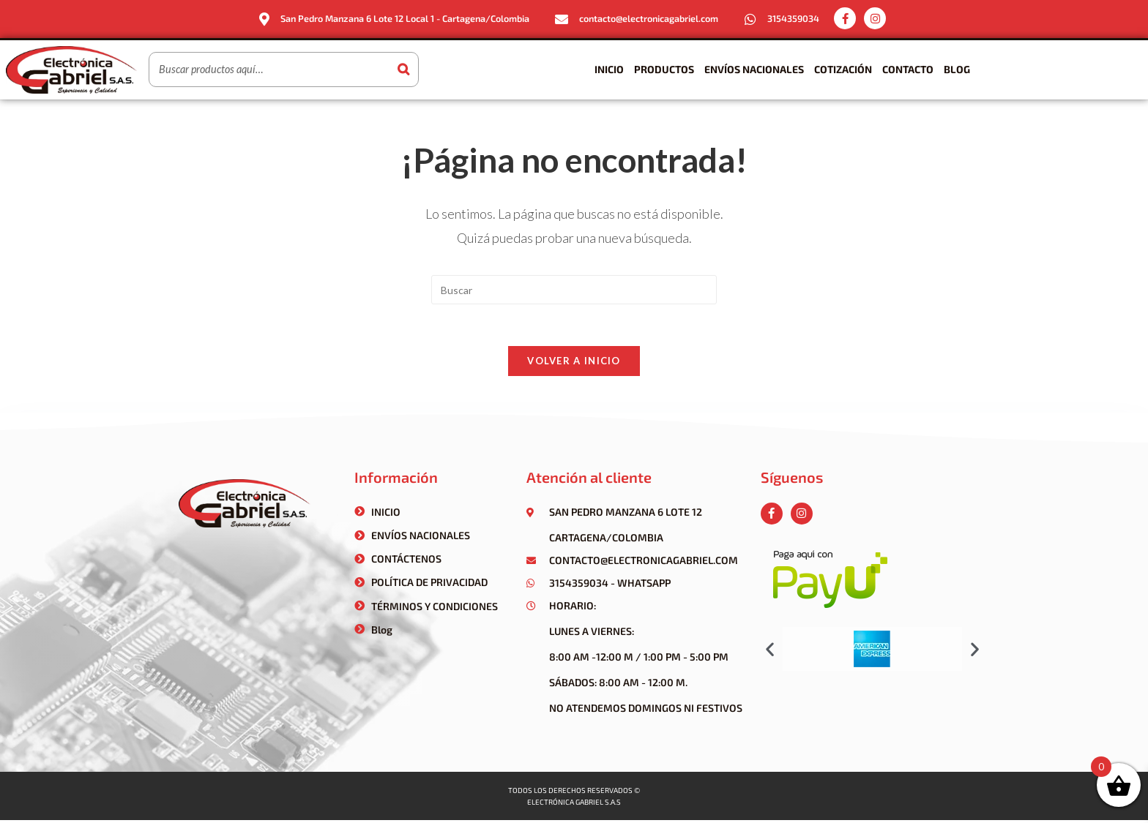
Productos (664, 69)
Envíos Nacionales (754, 69)
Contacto (907, 69)
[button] (770, 652)
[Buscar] (403, 69)
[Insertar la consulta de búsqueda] (574, 289)
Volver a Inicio (574, 363)
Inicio (609, 69)
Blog (957, 69)
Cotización (843, 69)
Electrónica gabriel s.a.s (574, 804)
